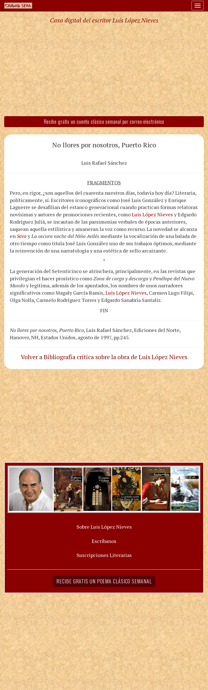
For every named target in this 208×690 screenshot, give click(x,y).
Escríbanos (104, 541)
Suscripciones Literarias (104, 555)
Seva (22, 236)
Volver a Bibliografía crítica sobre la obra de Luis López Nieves (104, 357)
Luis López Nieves (152, 214)
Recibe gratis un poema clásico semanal (103, 581)
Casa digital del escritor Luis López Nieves (104, 20)
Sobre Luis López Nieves (104, 526)
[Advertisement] (104, 69)
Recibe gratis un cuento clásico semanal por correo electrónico (104, 121)
